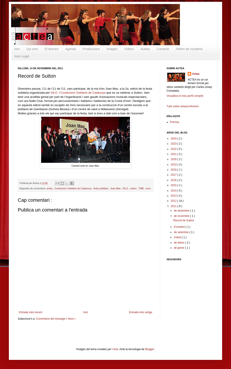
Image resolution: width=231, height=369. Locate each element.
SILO (54, 92)
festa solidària (101, 188)
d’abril (178, 237)
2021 (174, 154)
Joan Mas (115, 188)
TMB (141, 188)
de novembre (182, 216)
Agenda (70, 49)
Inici (17, 49)
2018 (174, 169)
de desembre (182, 210)
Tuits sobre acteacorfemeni (183, 106)
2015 (174, 185)
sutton (133, 188)
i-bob (115, 349)
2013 (174, 195)
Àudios (145, 49)
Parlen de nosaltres (189, 49)
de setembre (181, 232)
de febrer (179, 242)
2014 (174, 190)
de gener (179, 247)
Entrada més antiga (140, 312)
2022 (174, 149)
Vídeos (129, 49)
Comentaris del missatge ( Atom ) (55, 318)
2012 (174, 200)
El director (52, 49)
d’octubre (180, 226)
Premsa (174, 122)
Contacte (163, 49)
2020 (174, 159)
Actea (195, 73)
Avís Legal (21, 56)
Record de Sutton (183, 220)
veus (148, 188)
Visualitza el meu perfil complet (185, 95)
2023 (174, 143)
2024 (174, 138)
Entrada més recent (30, 312)
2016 (174, 180)
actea (50, 188)
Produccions (91, 49)
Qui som (32, 49)
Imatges (111, 49)
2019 (174, 164)
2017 (174, 174)
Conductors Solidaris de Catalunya (83, 92)
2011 (174, 206)
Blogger (149, 349)
